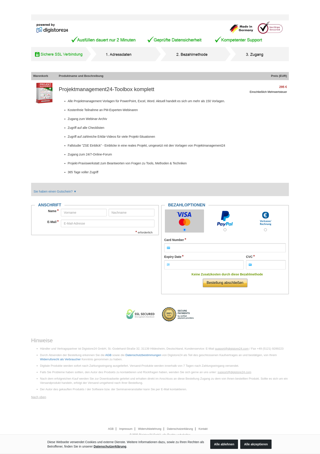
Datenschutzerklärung (180, 428)
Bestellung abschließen (225, 283)
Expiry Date (172, 257)
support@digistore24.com (232, 348)
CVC (249, 257)
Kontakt (203, 428)
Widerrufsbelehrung (149, 428)
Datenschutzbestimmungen (143, 355)
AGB (108, 355)
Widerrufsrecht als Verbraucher (60, 359)
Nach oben (38, 397)
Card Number (174, 240)
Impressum (125, 428)
